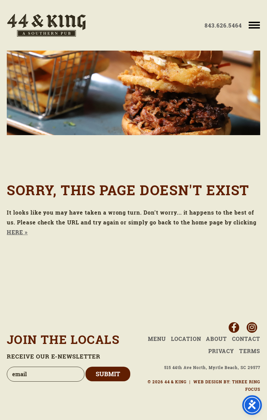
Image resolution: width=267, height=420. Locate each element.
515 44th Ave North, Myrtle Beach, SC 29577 (212, 367)
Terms (249, 351)
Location (186, 339)
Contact (246, 339)
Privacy (221, 351)
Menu (157, 339)
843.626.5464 (223, 25)
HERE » (17, 232)
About (216, 339)
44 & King (46, 25)
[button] (254, 24)
